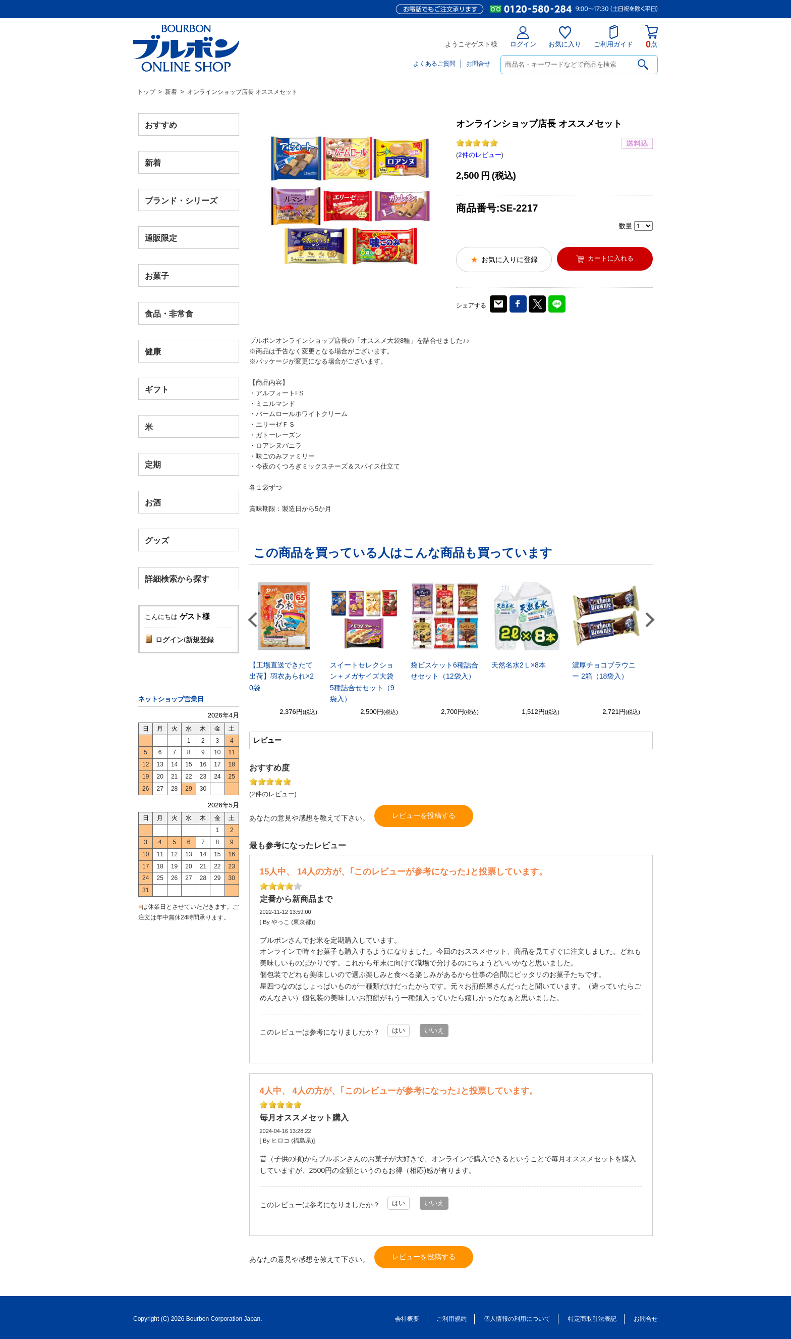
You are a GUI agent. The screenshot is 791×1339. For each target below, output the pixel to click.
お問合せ (478, 63)
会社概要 (407, 1318)
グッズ (157, 540)
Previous (252, 620)
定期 (153, 464)
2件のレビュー (479, 155)
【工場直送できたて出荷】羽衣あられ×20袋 (281, 676)
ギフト (157, 389)
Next (649, 620)
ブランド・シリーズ (181, 200)
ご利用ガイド (613, 36)
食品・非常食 (169, 314)
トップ (146, 91)
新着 (171, 91)
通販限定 (161, 238)
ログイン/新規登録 (184, 640)
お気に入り (564, 37)
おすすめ (161, 125)
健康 (153, 351)
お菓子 (157, 276)
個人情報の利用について (517, 1318)
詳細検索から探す (177, 578)
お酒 (153, 502)
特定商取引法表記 (592, 1318)
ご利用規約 (451, 1318)
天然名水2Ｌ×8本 (518, 665)
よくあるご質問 (434, 63)
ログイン (523, 37)
